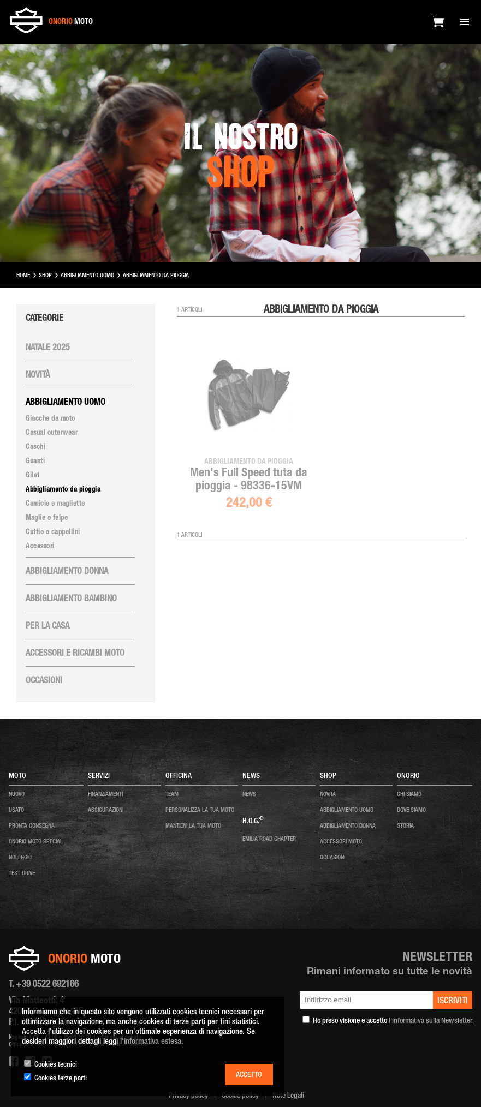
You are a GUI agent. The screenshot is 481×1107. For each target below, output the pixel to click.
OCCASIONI (332, 858)
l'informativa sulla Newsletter (430, 1021)
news (249, 795)
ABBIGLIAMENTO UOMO (87, 276)
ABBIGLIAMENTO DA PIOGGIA (156, 276)
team (172, 795)
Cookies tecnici (55, 1065)
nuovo (17, 795)
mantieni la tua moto (193, 826)
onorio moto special (36, 842)
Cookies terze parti (60, 1078)
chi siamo (409, 795)
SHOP (45, 276)
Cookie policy (240, 1096)
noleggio (20, 858)
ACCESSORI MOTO (341, 842)
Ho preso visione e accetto (392, 1021)
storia (405, 826)
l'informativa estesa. (151, 1042)
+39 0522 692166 (47, 985)
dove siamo (411, 810)
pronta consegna (32, 826)
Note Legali (288, 1096)
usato (16, 810)
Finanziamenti (105, 795)
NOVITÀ (328, 795)
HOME (23, 276)
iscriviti (452, 1001)
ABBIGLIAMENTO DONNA (348, 826)
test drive (22, 874)
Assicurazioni (105, 810)
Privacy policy (188, 1096)
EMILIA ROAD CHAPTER (269, 839)
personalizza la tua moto (199, 810)
